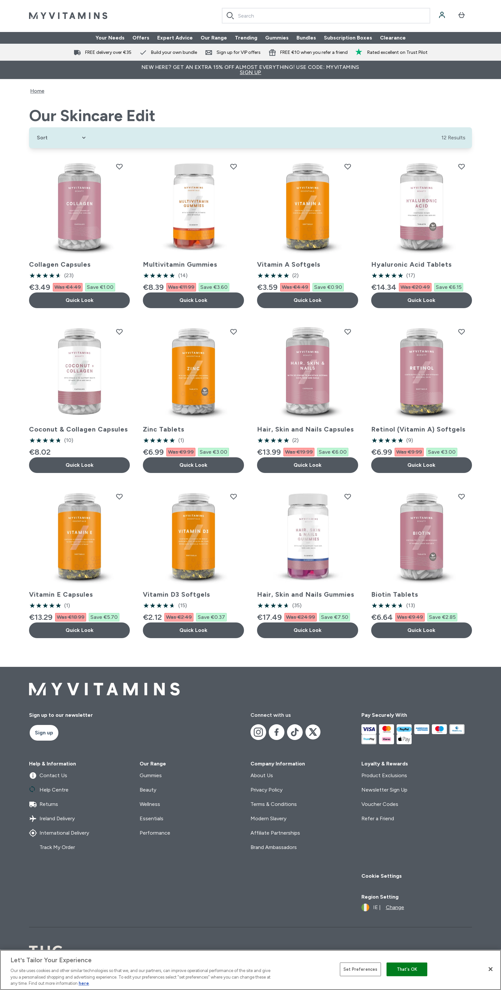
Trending (246, 38)
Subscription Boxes (348, 38)
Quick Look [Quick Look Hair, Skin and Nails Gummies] (308, 630)
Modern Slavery (268, 818)
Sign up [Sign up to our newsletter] (44, 733)
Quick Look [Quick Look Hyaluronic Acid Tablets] (421, 300)
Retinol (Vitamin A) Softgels (418, 429)
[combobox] (326, 16)
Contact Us (48, 775)
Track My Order (52, 847)
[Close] (490, 969)
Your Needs (110, 38)
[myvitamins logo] (68, 15)
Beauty (148, 790)
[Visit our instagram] (258, 732)
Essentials (151, 818)
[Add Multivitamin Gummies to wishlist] (233, 166)
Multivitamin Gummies (180, 264)
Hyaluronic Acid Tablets (411, 264)
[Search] (230, 16)
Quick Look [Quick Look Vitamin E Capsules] (80, 630)
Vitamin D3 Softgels (176, 594)
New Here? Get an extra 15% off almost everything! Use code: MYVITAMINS (250, 69)
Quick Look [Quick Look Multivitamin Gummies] (193, 300)
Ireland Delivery (52, 819)
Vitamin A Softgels (288, 264)
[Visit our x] (313, 732)
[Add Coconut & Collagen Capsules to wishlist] (119, 331)
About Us (261, 775)
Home (37, 91)
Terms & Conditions (273, 804)
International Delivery (59, 833)
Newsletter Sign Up (384, 790)
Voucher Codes (379, 804)
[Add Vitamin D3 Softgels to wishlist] (233, 496)
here (84, 983)
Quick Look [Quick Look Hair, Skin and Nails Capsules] (308, 465)
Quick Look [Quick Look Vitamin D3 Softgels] (193, 630)
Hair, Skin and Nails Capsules (305, 429)
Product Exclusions (384, 775)
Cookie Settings (381, 876)
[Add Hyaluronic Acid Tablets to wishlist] (461, 166)
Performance (155, 833)
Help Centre (48, 790)
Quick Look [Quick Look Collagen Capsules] (80, 300)
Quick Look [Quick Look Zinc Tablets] (193, 465)
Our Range (214, 38)
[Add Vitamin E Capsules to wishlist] (119, 496)
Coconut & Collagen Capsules (78, 429)
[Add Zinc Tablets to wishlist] (233, 331)
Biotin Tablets (394, 594)
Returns (43, 804)
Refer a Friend (377, 818)
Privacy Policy (266, 790)
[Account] (442, 15)
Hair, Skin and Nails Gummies (305, 594)
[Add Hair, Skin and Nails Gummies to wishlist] (348, 496)
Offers (140, 38)
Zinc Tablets (163, 429)
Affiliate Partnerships (275, 833)
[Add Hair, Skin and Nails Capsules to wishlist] (348, 331)
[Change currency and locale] (382, 907)
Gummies (277, 38)
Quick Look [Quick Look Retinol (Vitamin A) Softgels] (421, 465)
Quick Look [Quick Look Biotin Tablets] (421, 630)
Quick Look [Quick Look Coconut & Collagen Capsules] (80, 465)
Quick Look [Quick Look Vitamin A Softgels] (308, 300)
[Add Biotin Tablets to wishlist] (461, 496)
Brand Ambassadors (273, 847)
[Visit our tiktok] (295, 732)
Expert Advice (175, 38)
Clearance (393, 38)
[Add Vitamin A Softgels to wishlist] (348, 166)
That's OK (407, 969)
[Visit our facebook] (276, 732)
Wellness (150, 804)
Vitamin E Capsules (61, 594)
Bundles (306, 38)
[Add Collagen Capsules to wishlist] (119, 166)
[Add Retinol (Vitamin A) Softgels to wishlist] (461, 331)
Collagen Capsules (60, 264)
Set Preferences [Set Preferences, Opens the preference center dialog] (360, 969)
